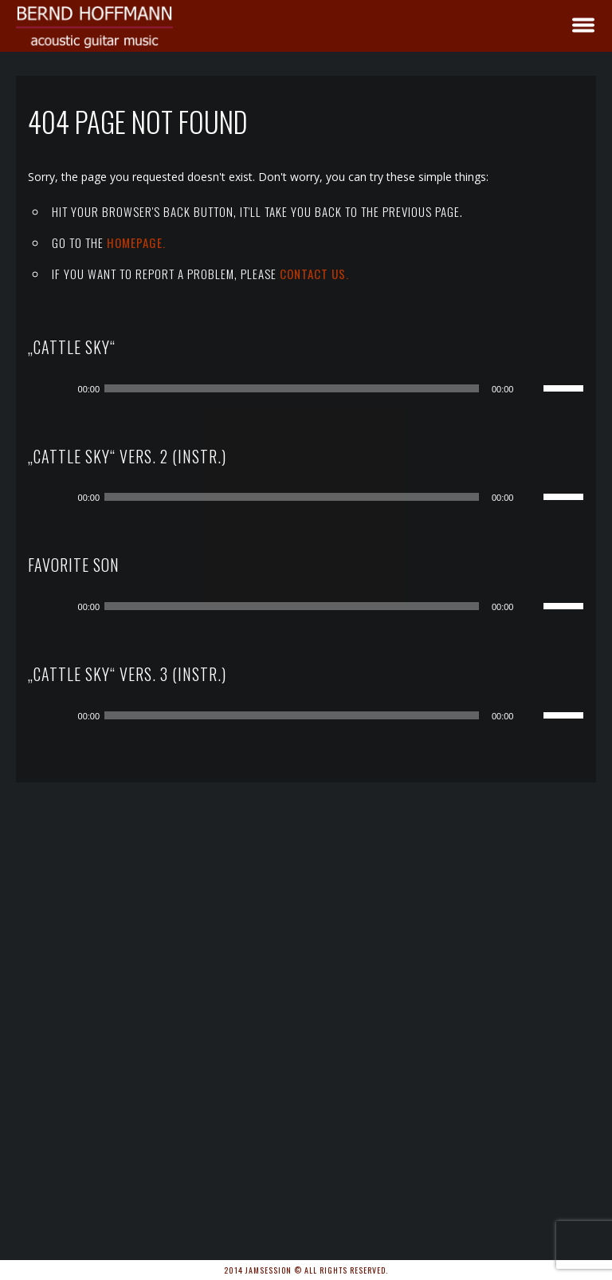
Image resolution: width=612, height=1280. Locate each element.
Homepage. (136, 242)
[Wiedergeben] (61, 388)
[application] (318, 388)
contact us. (314, 273)
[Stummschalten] (531, 388)
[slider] (291, 388)
